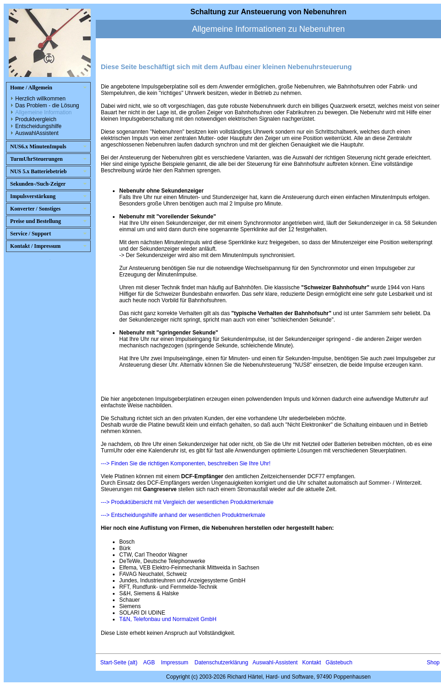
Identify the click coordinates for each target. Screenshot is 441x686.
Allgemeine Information (43, 112)
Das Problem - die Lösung (47, 105)
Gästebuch (338, 662)
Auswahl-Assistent (275, 662)
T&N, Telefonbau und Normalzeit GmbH (167, 619)
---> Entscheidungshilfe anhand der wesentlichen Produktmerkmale (183, 515)
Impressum (174, 662)
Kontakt (311, 662)
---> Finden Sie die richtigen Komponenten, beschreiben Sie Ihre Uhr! (186, 463)
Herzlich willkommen (40, 98)
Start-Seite (113, 662)
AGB (149, 662)
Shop (433, 662)
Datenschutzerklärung (221, 662)
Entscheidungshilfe (38, 126)
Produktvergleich (35, 119)
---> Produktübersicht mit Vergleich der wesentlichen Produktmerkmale (187, 502)
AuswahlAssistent (36, 133)
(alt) (133, 662)
